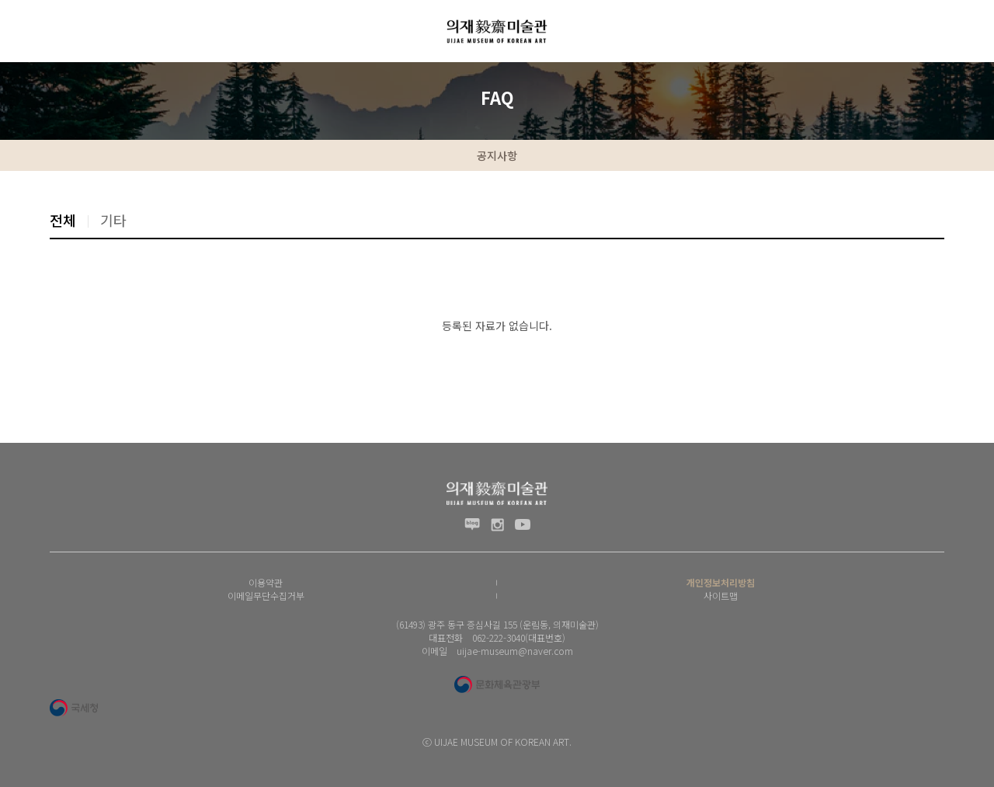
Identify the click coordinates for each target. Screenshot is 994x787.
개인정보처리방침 (720, 582)
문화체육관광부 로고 (497, 684)
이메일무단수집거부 (266, 595)
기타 (113, 220)
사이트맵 (721, 595)
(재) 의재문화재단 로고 (497, 31)
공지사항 (497, 155)
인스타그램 (497, 524)
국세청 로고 (74, 707)
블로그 (472, 524)
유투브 (522, 524)
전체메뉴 (23, 31)
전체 (63, 220)
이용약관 (265, 582)
